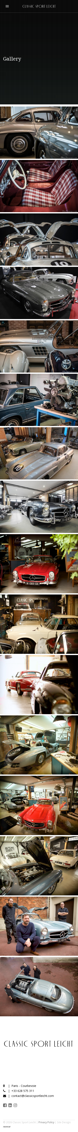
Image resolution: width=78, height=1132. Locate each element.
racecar (7, 1127)
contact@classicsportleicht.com (32, 1096)
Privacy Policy (46, 1122)
